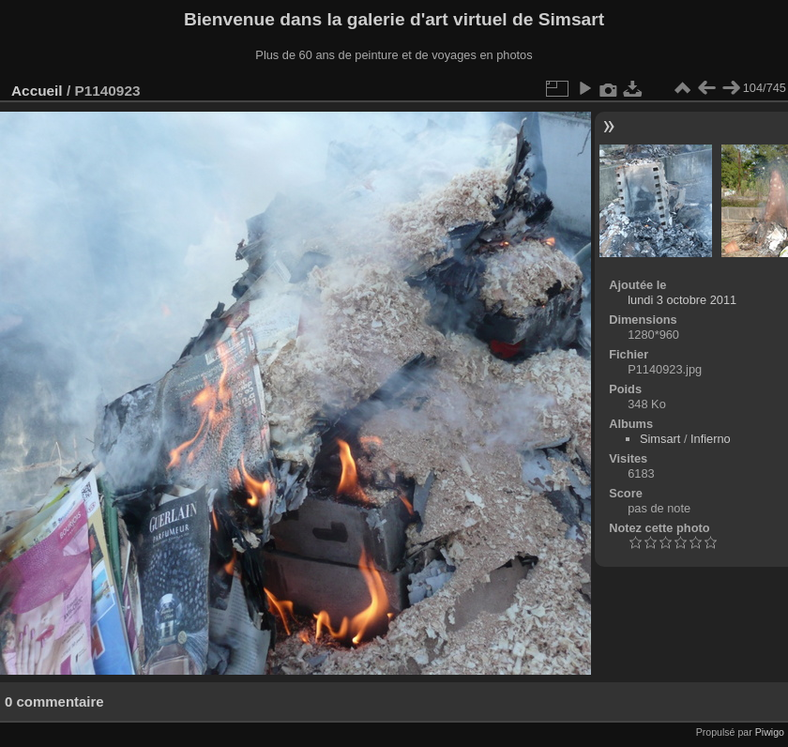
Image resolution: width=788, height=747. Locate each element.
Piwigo (769, 732)
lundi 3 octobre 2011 (682, 300)
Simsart (660, 439)
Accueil (37, 91)
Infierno (710, 439)
